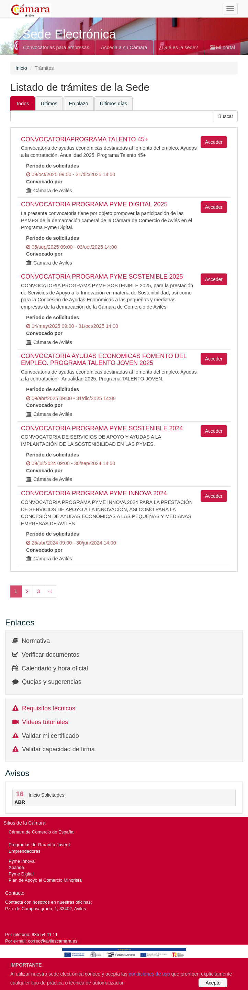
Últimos (49, 103)
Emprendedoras (24, 851)
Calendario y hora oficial (55, 668)
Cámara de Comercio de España (41, 832)
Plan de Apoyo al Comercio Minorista (45, 880)
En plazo (78, 103)
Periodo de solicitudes (52, 166)
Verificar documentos (50, 654)
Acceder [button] (214, 142)
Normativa (36, 640)
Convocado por (44, 181)
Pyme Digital (21, 873)
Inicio (21, 68)
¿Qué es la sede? (178, 47)
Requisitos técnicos (48, 708)
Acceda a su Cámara (124, 47)
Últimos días (113, 103)
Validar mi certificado (50, 735)
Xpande (16, 867)
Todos (22, 103)
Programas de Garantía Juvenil (39, 844)
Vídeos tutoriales (45, 722)
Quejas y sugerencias (51, 681)
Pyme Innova (22, 861)
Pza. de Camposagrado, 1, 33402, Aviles (45, 908)
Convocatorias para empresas (56, 47)
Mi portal (222, 47)
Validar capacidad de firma (58, 749)
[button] (226, 116)
